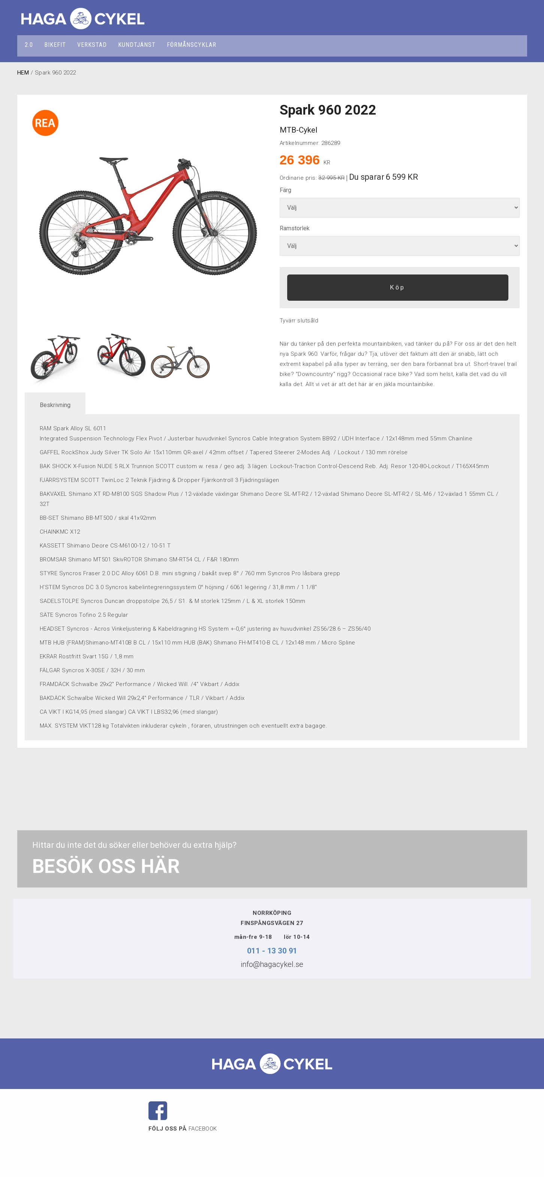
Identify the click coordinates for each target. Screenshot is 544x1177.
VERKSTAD (92, 44)
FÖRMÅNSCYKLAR (191, 44)
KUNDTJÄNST (137, 44)
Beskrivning (55, 405)
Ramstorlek (295, 228)
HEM (23, 72)
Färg (285, 190)
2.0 (29, 44)
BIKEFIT (55, 44)
